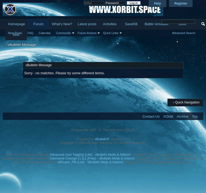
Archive (182, 116)
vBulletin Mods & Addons (112, 155)
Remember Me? (101, 8)
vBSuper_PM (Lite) (71, 162)
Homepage (16, 24)
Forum (38, 24)
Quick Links (110, 33)
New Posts (15, 33)
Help (157, 3)
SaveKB (131, 24)
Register (180, 3)
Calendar (45, 33)
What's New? (62, 24)
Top (195, 116)
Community (63, 33)
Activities (110, 24)
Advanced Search (183, 33)
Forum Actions (87, 33)
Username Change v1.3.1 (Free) (73, 158)
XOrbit (168, 116)
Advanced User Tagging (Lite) (71, 155)
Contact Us (151, 116)
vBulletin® (102, 139)
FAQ (30, 33)
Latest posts (87, 24)
